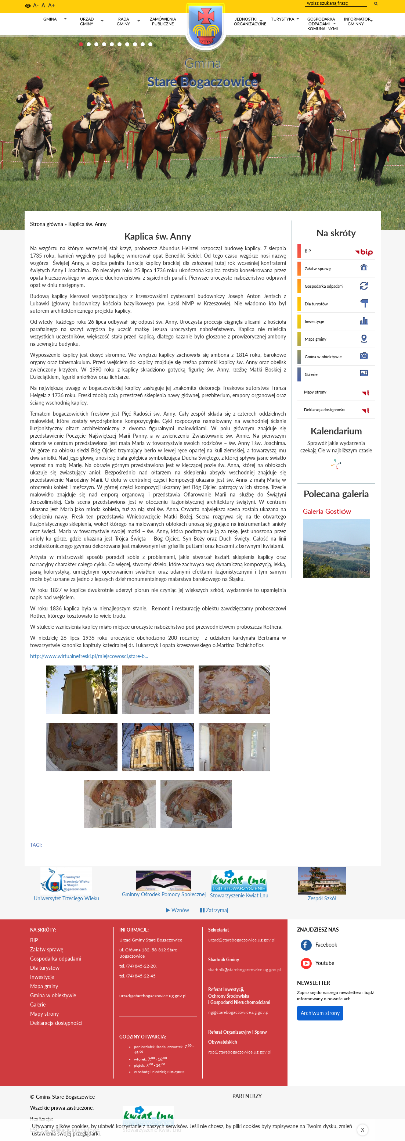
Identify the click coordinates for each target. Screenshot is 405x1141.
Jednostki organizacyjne (250, 21)
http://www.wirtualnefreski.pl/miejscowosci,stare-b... (89, 656)
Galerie (311, 374)
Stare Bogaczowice (202, 81)
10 (150, 44)
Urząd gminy (92, 21)
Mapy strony (315, 392)
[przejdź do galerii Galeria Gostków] (336, 548)
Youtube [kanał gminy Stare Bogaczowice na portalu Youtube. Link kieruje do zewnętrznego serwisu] (317, 963)
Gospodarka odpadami (324, 286)
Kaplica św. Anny (87, 224)
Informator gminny (358, 21)
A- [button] (36, 5)
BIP (308, 250)
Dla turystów (316, 303)
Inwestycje (314, 321)
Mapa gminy (315, 339)
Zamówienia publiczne (163, 21)
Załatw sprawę (318, 268)
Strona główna (46, 224)
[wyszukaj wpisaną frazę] (376, 3)
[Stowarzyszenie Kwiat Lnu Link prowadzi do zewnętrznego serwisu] (148, 1115)
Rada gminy (129, 21)
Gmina (55, 20)
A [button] (43, 5)
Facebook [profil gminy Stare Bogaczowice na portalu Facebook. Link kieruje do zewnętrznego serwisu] (319, 945)
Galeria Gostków (327, 511)
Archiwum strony (320, 1013)
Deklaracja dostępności (324, 409)
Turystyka (285, 20)
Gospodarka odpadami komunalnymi (322, 24)
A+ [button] (51, 5)
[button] (28, 6)
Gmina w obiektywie (323, 356)
